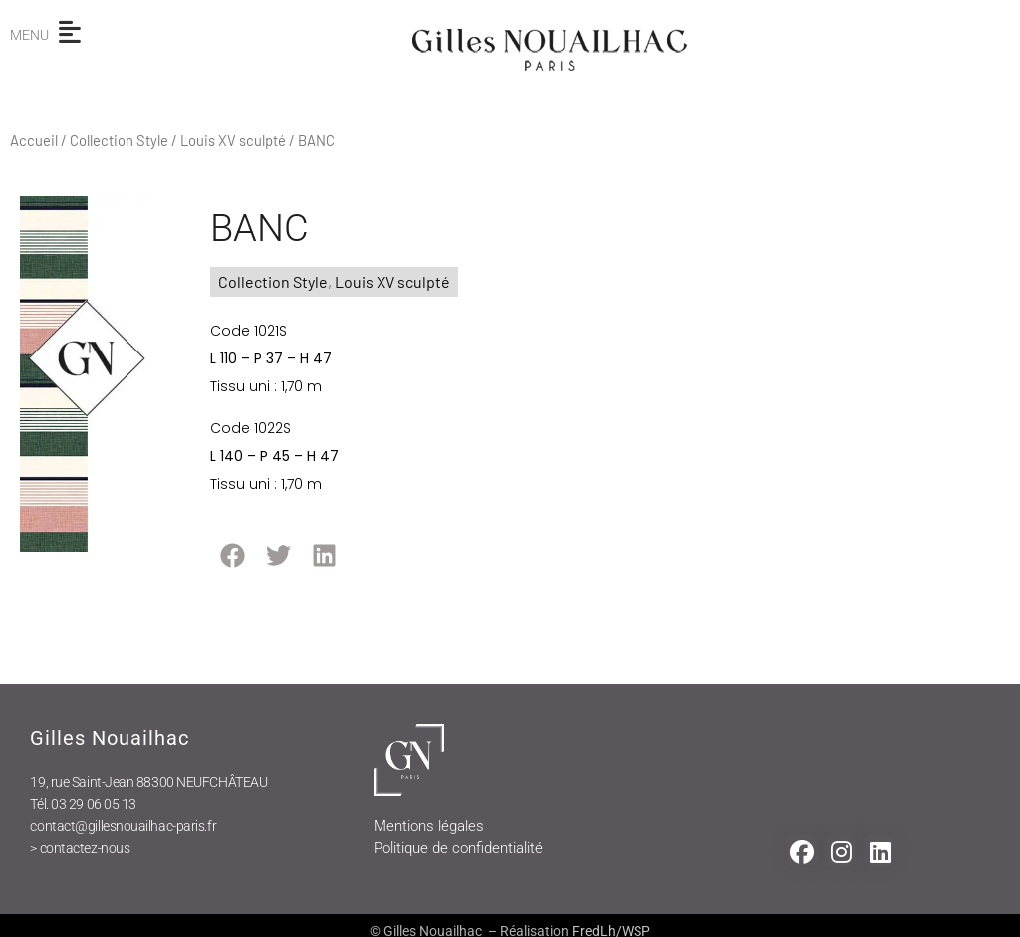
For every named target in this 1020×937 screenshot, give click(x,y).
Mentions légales (429, 826)
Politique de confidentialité (458, 848)
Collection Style (119, 140)
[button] (232, 555)
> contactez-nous (79, 848)
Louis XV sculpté (233, 140)
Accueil (34, 140)
